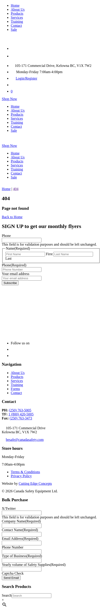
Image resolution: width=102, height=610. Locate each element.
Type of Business (22, 556)
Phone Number (12, 547)
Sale (14, 29)
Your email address (15, 274)
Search (7, 595)
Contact (16, 25)
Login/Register (26, 78)
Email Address (20, 538)
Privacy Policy (21, 476)
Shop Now (9, 99)
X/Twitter (9, 508)
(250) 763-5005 (20, 410)
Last (8, 258)
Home (15, 5)
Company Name (21, 521)
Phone (6, 236)
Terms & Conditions (25, 472)
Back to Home (12, 217)
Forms (15, 389)
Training (17, 21)
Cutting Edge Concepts (35, 483)
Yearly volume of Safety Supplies (34, 565)
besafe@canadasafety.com (25, 440)
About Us (18, 9)
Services (17, 17)
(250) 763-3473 (21, 418)
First (49, 254)
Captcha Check (13, 573)
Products (17, 13)
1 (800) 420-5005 (21, 414)
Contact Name (20, 530)
